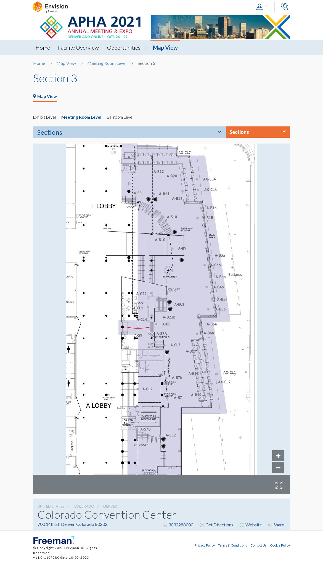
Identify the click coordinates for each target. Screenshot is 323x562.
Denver (110, 506)
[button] (263, 7)
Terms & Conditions (232, 544)
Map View (168, 47)
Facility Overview (79, 47)
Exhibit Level (45, 117)
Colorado (84, 506)
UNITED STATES (51, 506)
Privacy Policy (205, 544)
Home (43, 47)
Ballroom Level (124, 117)
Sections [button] (239, 132)
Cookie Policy (280, 544)
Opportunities (126, 47)
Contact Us (258, 544)
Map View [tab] (45, 96)
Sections (49, 132)
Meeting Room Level (106, 63)
